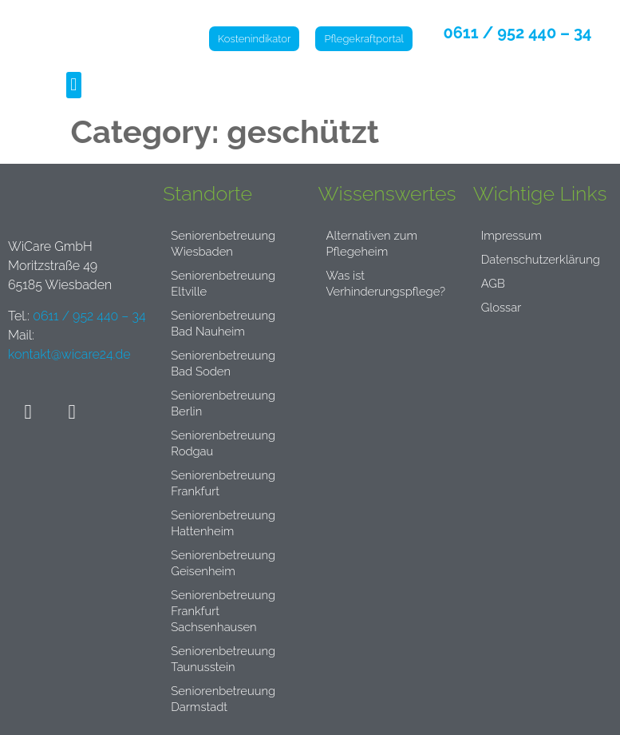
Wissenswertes (387, 193)
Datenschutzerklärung (545, 259)
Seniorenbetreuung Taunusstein (227, 658)
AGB (494, 283)
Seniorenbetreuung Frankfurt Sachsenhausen (227, 610)
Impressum (514, 235)
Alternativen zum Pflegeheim (375, 243)
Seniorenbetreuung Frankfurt (227, 483)
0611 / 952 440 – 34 (519, 32)
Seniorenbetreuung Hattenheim (227, 522)
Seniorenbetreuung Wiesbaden (227, 243)
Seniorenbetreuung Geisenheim (227, 562)
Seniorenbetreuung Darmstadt (227, 698)
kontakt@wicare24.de (69, 354)
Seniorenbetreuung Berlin (227, 403)
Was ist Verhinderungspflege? (390, 283)
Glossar (502, 307)
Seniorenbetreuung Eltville (227, 283)
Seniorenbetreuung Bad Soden (227, 363)
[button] (73, 85)
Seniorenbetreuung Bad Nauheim (227, 323)
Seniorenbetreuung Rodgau (227, 443)
